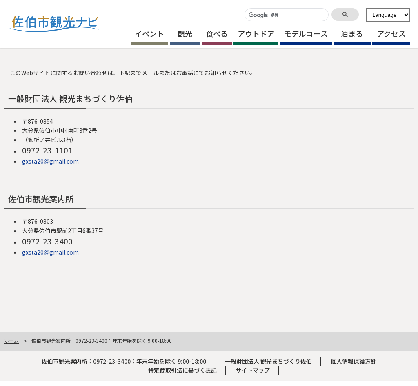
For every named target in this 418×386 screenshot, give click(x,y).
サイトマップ (253, 370)
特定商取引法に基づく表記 (182, 370)
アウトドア (256, 33)
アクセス (391, 33)
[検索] (286, 15)
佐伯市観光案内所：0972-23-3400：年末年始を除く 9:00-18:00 (124, 361)
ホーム (11, 340)
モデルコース (306, 33)
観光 (185, 33)
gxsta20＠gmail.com (50, 161)
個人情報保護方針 (353, 361)
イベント (149, 33)
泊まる (352, 33)
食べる (217, 33)
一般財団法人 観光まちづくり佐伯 (268, 361)
